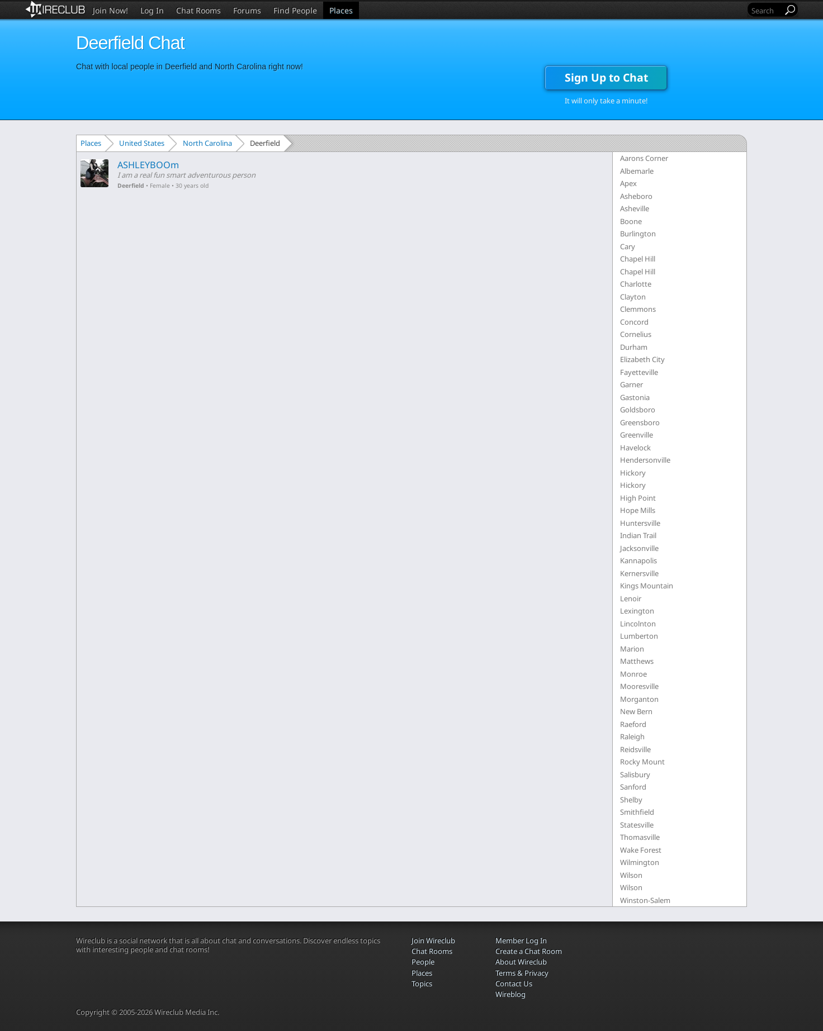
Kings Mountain (646, 586)
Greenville (636, 435)
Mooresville (639, 686)
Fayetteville (639, 372)
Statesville (637, 825)
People (423, 961)
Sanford (633, 787)
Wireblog (510, 994)
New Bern (636, 711)
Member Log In (521, 940)
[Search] (766, 10)
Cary (627, 246)
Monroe (633, 674)
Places (341, 10)
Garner (631, 384)
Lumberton (639, 636)
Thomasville (640, 837)
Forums (247, 10)
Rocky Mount (642, 762)
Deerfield (130, 185)
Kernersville (639, 573)
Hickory (633, 473)
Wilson (631, 875)
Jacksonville (639, 548)
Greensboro (640, 422)
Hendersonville (645, 460)
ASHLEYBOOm (148, 164)
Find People (295, 10)
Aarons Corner (644, 158)
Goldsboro (637, 410)
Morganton (639, 699)
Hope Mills (637, 510)
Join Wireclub (433, 940)
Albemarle (637, 171)
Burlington (638, 234)
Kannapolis (638, 560)
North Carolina (207, 143)
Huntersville (640, 523)
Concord (634, 322)
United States (141, 143)
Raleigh (632, 736)
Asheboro (636, 196)
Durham (633, 347)
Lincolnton (638, 624)
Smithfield (637, 812)
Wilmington (639, 862)
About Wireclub (521, 961)
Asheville (634, 208)
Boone (631, 221)
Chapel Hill (637, 259)
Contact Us (513, 983)
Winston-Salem (645, 900)
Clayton (633, 297)
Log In (152, 10)
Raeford (633, 724)
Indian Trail (638, 535)
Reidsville (635, 749)
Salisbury (635, 774)
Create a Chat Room (528, 951)
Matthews (637, 661)
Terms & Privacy (521, 972)
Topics (422, 983)
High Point (638, 498)
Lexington (637, 611)
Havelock (635, 448)
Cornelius (635, 334)
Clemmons (638, 309)
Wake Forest (640, 850)
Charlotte (635, 284)
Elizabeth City (642, 359)
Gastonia (635, 397)
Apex (628, 183)
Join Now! (110, 10)
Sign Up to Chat (606, 77)
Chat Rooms (198, 10)
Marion (632, 649)
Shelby (631, 800)
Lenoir (630, 598)
